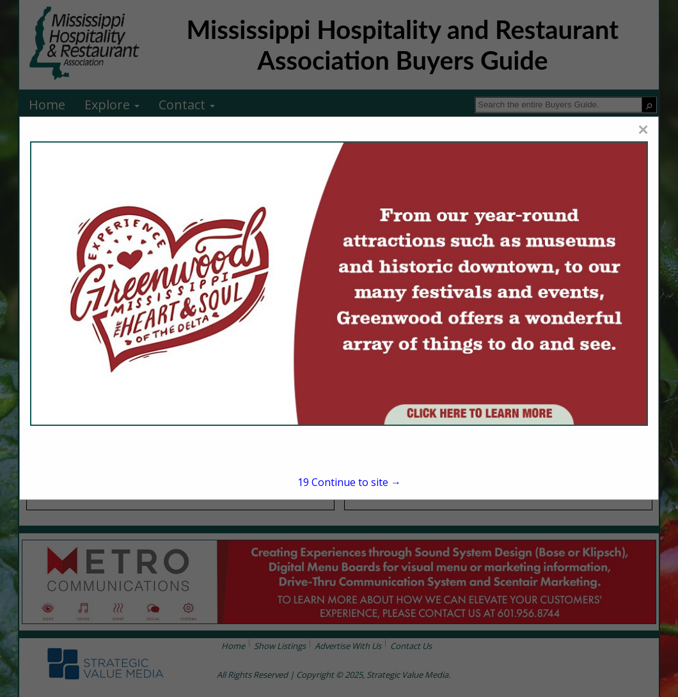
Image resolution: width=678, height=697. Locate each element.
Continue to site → (349, 482)
